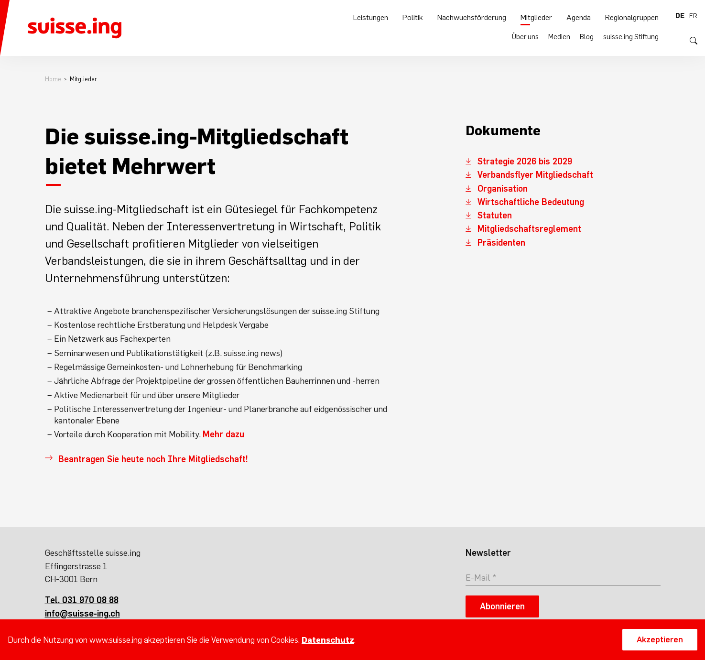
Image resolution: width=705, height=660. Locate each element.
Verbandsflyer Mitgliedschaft (535, 175)
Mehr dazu (223, 434)
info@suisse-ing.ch (82, 613)
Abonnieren (502, 606)
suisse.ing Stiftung (631, 16)
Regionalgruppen (632, 38)
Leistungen (370, 38)
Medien (559, 16)
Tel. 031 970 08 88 (82, 600)
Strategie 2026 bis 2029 (524, 161)
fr (693, 16)
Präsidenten (501, 243)
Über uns (525, 16)
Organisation (502, 189)
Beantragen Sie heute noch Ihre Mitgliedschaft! (153, 459)
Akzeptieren (660, 639)
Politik (412, 38)
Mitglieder (536, 38)
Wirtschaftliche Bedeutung (530, 202)
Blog (587, 16)
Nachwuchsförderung (471, 38)
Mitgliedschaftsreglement (529, 229)
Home (53, 79)
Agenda (578, 38)
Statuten (494, 215)
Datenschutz (328, 640)
